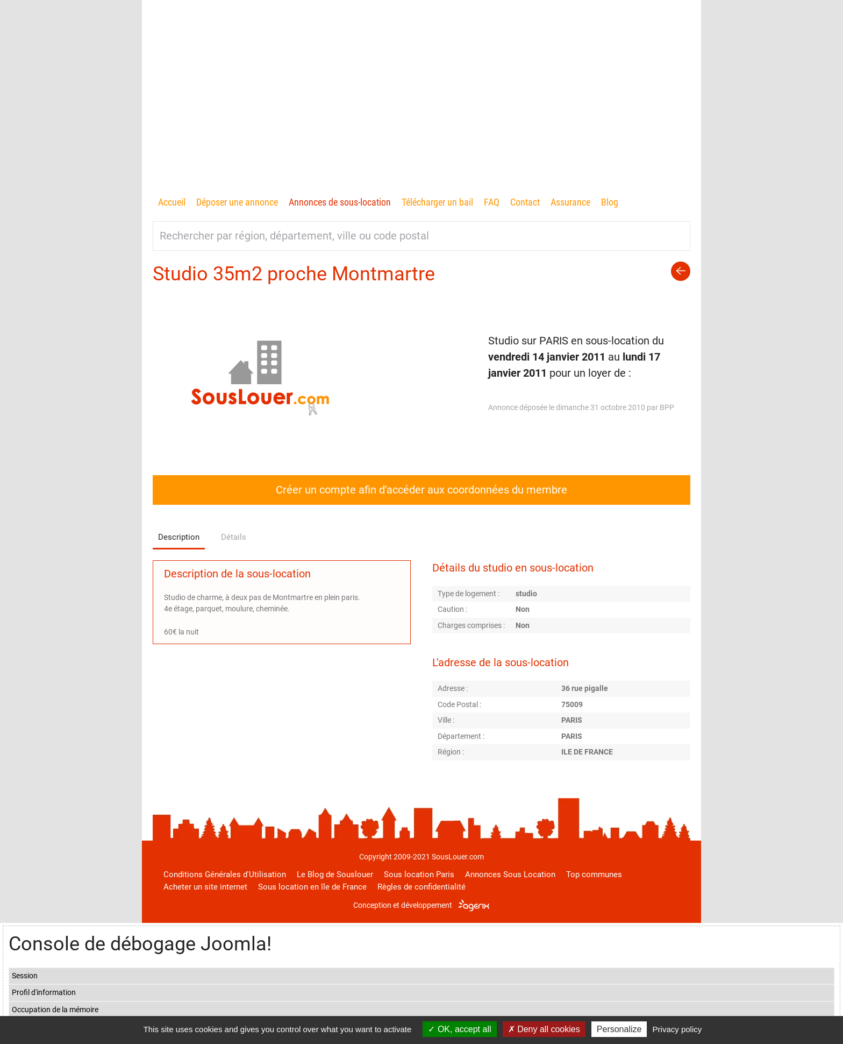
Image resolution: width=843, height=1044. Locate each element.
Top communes (594, 874)
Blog (609, 202)
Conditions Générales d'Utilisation (224, 874)
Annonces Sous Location (510, 874)
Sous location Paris (419, 874)
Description (178, 537)
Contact (525, 202)
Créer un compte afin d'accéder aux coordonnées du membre (421, 489)
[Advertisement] (421, 113)
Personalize (619, 1029)
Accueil (171, 202)
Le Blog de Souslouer (335, 874)
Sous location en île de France (312, 887)
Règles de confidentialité (421, 887)
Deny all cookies (544, 1029)
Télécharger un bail (437, 202)
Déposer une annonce (237, 202)
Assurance (570, 202)
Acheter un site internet (205, 887)
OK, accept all (459, 1029)
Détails (233, 537)
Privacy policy (677, 1029)
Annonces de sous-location (340, 202)
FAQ (491, 202)
